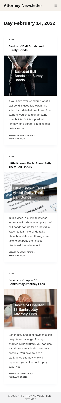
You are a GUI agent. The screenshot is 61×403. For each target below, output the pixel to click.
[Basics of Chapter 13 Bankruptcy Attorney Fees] (30, 309)
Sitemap (30, 399)
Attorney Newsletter (23, 5)
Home (11, 39)
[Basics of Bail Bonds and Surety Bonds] (30, 76)
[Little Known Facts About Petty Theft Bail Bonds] (30, 192)
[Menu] (55, 5)
